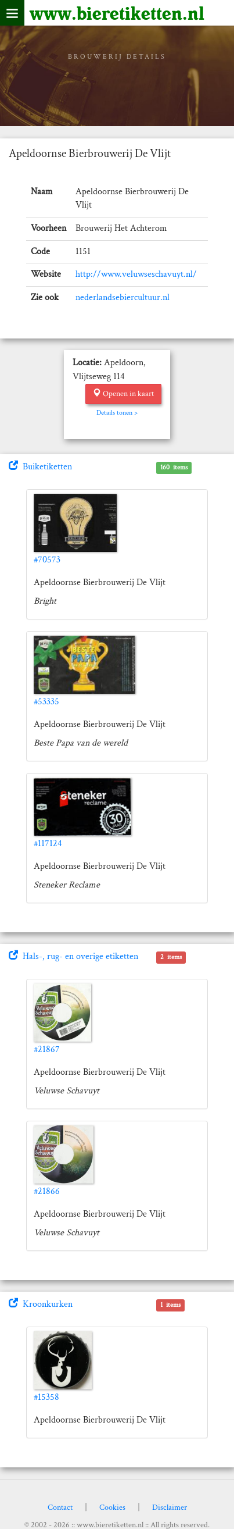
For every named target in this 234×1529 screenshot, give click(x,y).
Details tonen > (117, 412)
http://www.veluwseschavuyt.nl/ (136, 274)
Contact (60, 1507)
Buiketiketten (40, 467)
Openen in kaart (123, 394)
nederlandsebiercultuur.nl (122, 297)
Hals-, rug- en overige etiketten (73, 956)
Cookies (112, 1507)
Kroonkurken (41, 1304)
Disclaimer (169, 1507)
